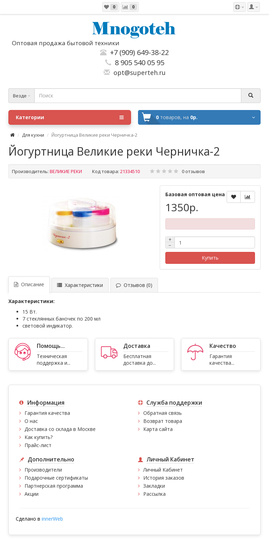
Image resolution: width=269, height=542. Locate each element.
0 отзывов (193, 171)
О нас (31, 421)
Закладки (154, 485)
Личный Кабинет (163, 469)
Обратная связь (162, 413)
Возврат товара (162, 421)
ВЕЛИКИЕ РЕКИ (66, 171)
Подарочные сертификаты (56, 477)
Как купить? (39, 437)
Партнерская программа (54, 485)
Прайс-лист (38, 445)
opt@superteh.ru (138, 72)
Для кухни (33, 135)
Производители (43, 469)
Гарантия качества (47, 413)
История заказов (163, 477)
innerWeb (52, 518)
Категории (70, 117)
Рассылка (154, 493)
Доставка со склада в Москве (60, 429)
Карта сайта (158, 429)
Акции (32, 493)
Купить (210, 257)
